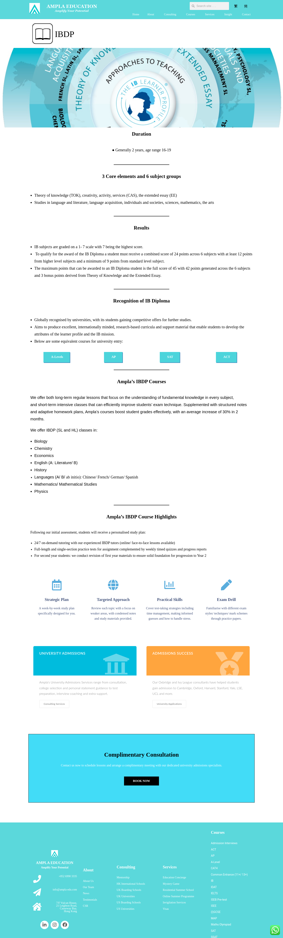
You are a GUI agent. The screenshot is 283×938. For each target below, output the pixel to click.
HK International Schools (131, 873)
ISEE (214, 890)
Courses (191, 15)
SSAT (214, 914)
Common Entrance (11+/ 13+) (229, 866)
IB (212, 871)
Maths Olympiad (221, 905)
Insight (229, 15)
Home (135, 14)
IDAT (214, 876)
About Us (88, 871)
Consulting (171, 15)
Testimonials (90, 886)
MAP (214, 900)
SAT (213, 910)
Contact (246, 14)
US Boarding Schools (129, 887)
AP (213, 852)
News (86, 881)
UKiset (215, 919)
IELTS (214, 881)
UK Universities (126, 883)
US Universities (125, 892)
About (151, 15)
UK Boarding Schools (129, 878)
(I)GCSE (215, 895)
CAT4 (214, 861)
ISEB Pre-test (219, 885)
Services (210, 15)
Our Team (88, 876)
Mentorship (123, 868)
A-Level (215, 857)
